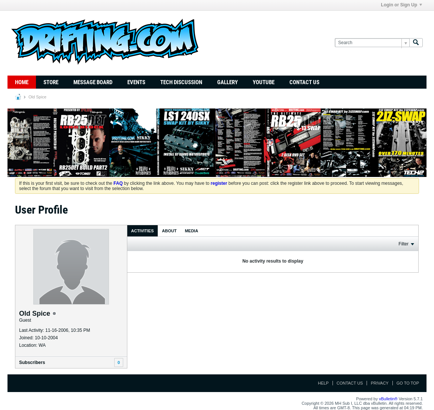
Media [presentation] (191, 231)
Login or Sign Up (401, 4)
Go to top (408, 383)
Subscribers (32, 362)
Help (323, 383)
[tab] (142, 230)
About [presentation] (169, 231)
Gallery (227, 82)
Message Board (92, 82)
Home (21, 82)
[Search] (372, 43)
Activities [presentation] (142, 231)
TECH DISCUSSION (181, 82)
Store (50, 82)
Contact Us (304, 82)
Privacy (379, 383)
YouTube (263, 82)
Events (136, 82)
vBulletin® (388, 399)
